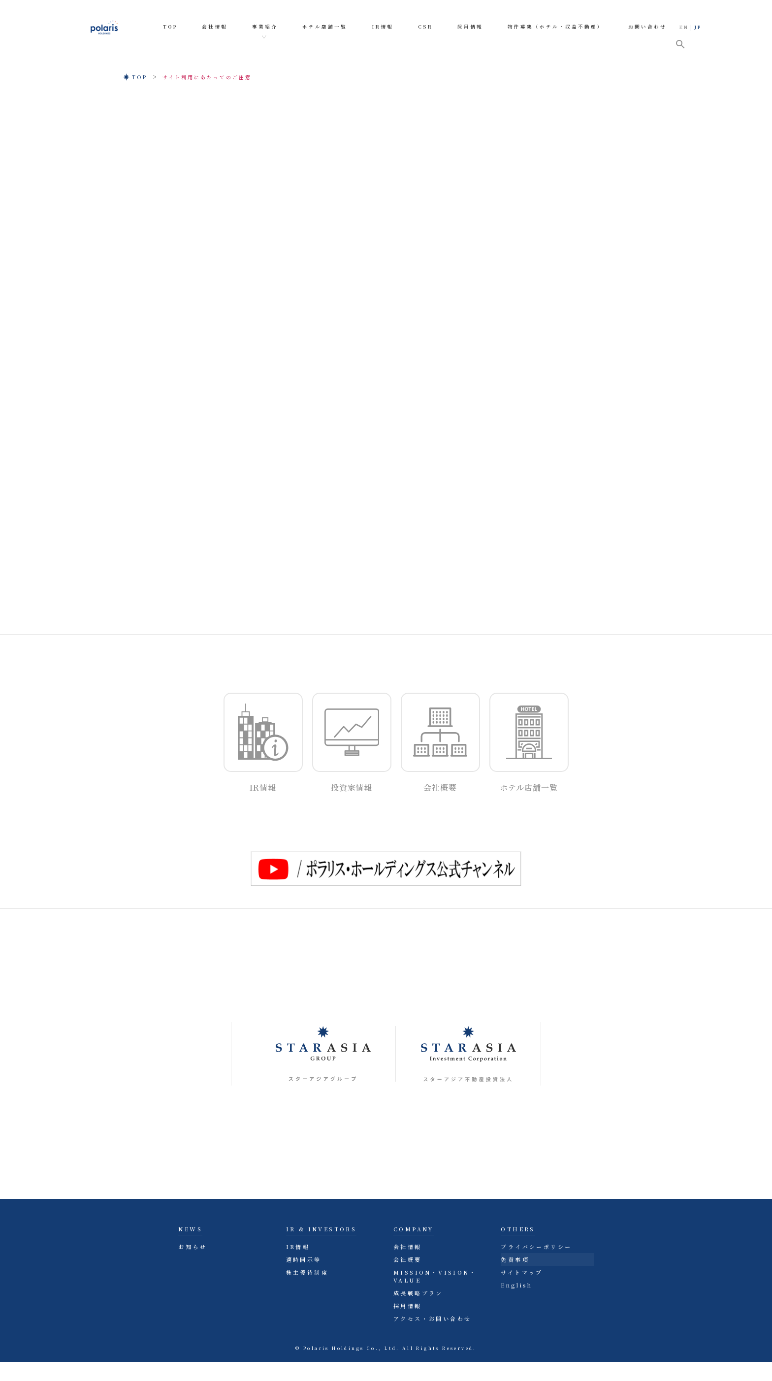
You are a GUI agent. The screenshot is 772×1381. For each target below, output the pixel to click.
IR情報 (298, 1247)
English (516, 1285)
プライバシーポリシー (536, 1247)
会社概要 (407, 1259)
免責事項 (515, 1259)
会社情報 (407, 1247)
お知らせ (192, 1247)
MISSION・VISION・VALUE (435, 1276)
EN (684, 27)
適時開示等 (304, 1259)
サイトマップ (522, 1272)
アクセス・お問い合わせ (432, 1318)
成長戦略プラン (418, 1293)
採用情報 (407, 1306)
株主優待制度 (307, 1272)
